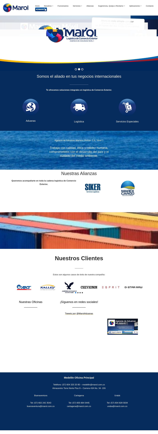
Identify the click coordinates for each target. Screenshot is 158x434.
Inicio (37, 6)
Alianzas (90, 6)
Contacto (149, 6)
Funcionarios (63, 6)
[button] (52, 5)
